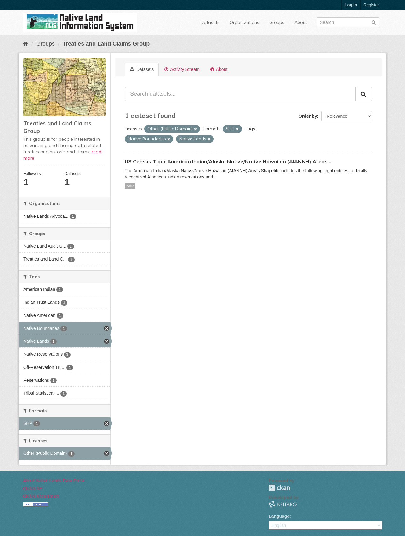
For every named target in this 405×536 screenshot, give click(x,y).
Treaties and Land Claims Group (106, 44)
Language (279, 516)
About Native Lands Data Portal (54, 480)
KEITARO (283, 504)
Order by (308, 116)
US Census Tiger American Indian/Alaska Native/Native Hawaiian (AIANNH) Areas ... (229, 161)
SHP (130, 186)
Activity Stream (181, 69)
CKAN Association (41, 496)
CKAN (279, 487)
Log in (351, 5)
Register (371, 5)
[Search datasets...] (240, 94)
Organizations (244, 22)
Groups (276, 22)
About (300, 22)
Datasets (210, 22)
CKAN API (33, 488)
